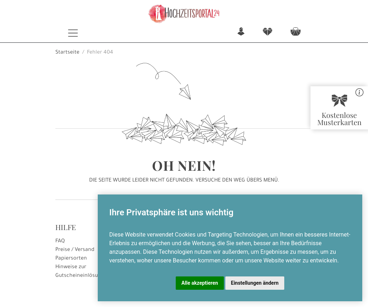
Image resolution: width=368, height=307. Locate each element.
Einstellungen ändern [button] (255, 283)
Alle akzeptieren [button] (199, 283)
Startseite (67, 53)
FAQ (60, 241)
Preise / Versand (75, 250)
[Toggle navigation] (73, 33)
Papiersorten (71, 259)
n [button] (241, 32)
